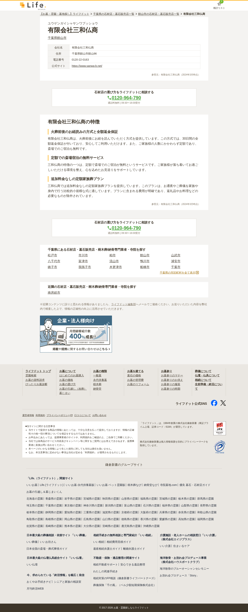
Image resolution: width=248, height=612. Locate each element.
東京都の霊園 (72, 505)
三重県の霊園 (91, 512)
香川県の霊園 (148, 519)
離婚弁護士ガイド (134, 548)
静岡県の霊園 (53, 512)
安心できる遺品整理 (132, 564)
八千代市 (54, 261)
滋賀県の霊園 (110, 512)
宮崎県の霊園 (110, 526)
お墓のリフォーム (138, 384)
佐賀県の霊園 (34, 526)
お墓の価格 (66, 379)
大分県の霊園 (91, 526)
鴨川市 (145, 261)
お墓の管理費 (135, 379)
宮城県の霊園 (91, 498)
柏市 (112, 255)
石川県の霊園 (151, 505)
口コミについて (82, 415)
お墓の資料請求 (35, 379)
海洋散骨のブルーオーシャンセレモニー (184, 568)
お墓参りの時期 (170, 388)
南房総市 (54, 292)
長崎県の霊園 (53, 526)
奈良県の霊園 (186, 512)
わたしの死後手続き (105, 571)
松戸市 (52, 255)
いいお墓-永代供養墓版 (80, 485)
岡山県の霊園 (72, 519)
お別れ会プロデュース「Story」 (179, 575)
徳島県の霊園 (129, 519)
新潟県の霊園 (113, 505)
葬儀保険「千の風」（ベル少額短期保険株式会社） (124, 585)
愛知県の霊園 (72, 512)
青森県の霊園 (53, 498)
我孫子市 (84, 267)
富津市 (83, 261)
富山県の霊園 (132, 505)
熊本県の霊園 (72, 526)
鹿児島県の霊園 (131, 526)
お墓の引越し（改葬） (73, 388)
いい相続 (98, 541)
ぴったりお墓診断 (36, 384)
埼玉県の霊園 (34, 505)
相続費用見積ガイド (119, 541)
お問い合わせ (99, 415)
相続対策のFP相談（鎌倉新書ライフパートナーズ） (125, 578)
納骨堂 (97, 388)
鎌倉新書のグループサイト (124, 464)
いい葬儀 (31, 541)
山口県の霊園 (110, 519)
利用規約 (40, 415)
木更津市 (115, 267)
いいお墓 (31, 485)
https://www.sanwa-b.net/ (87, 65)
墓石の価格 (134, 375)
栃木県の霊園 (186, 498)
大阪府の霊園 (148, 512)
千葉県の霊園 (53, 505)
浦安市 (175, 261)
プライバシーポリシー (60, 415)
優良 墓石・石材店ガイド (194, 485)
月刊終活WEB (35, 588)
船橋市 (145, 267)
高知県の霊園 (186, 519)
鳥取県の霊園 (34, 519)
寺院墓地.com (168, 485)
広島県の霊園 (91, 519)
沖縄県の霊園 (151, 526)
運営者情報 (28, 415)
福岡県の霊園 (205, 519)
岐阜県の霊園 (34, 512)
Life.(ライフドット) (51, 485)
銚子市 (52, 267)
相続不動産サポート (105, 564)
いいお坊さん (48, 541)
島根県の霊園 (53, 519)
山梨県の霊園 (189, 505)
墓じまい (64, 393)
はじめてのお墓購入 (71, 375)
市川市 (83, 255)
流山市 (114, 261)
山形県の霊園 (129, 498)
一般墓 (97, 375)
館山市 (145, 255)
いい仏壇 (32, 564)
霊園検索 (30, 375)
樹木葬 (97, 384)
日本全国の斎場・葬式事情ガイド (47, 548)
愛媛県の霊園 (167, 519)
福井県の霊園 (170, 505)
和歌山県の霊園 (206, 512)
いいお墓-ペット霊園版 (111, 485)
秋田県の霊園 (110, 498)
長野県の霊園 (208, 505)
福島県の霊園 (148, 498)
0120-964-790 (124, 97)
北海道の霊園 (34, 498)
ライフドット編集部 (123, 304)
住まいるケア (181, 546)
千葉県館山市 (57, 37)
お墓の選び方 (67, 384)
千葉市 (175, 267)
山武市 (175, 255)
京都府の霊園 (129, 512)
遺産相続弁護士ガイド (107, 548)
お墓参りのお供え (172, 379)
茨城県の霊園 (167, 498)
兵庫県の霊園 (167, 512)
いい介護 (165, 546)
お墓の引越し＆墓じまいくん (44, 491)
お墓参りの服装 (170, 384)
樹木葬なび (134, 485)
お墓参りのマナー (172, 375)
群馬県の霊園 (205, 498)
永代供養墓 (100, 379)
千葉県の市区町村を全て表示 (179, 273)
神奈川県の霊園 (93, 505)
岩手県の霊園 (72, 498)
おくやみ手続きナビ (39, 581)
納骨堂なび (151, 485)
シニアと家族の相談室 (67, 581)
